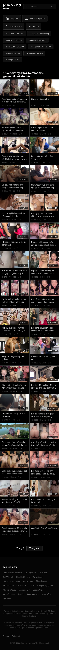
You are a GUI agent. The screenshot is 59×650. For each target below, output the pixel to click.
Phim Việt (43, 573)
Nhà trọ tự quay (9, 590)
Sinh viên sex (41, 581)
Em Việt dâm (37, 577)
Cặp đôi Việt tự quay (11, 581)
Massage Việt (24, 590)
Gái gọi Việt (38, 590)
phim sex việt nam (12, 6)
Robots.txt (16, 636)
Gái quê (21, 594)
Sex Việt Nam (30, 573)
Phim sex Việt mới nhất (12, 573)
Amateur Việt (28, 581)
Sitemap (6, 636)
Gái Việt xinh (8, 577)
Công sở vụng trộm (45, 586)
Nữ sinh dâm (8, 586)
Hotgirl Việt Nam (23, 577)
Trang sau (34, 548)
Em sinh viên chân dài (25, 585)
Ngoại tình (7, 598)
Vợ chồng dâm (9, 594)
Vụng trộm (46, 594)
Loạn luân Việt (33, 594)
